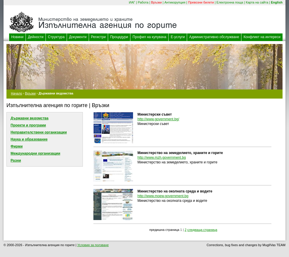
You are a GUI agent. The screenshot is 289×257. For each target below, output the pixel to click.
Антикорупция (175, 2)
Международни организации (35, 153)
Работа (143, 2)
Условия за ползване (93, 245)
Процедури (119, 37)
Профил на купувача (149, 37)
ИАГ (132, 2)
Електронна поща (229, 2)
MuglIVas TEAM (274, 245)
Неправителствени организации (39, 132)
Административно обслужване (214, 37)
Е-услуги (178, 37)
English (277, 2)
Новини (17, 37)
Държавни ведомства (29, 118)
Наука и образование (29, 139)
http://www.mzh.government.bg (161, 157)
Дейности (35, 37)
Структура (56, 37)
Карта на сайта (257, 2)
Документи (78, 37)
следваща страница (202, 229)
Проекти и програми (28, 125)
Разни (16, 160)
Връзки (156, 2)
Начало (16, 93)
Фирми (17, 146)
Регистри (98, 37)
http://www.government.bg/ (158, 119)
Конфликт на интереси (261, 37)
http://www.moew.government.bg (162, 196)
